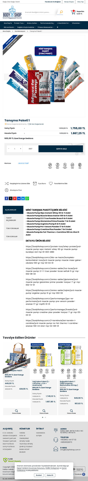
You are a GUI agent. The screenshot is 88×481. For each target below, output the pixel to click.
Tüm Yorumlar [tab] (12, 228)
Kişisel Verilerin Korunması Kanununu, (31, 468)
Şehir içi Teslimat (26, 446)
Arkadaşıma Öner (13, 190)
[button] (42, 417)
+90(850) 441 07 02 (68, 440)
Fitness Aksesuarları (45, 27)
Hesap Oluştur (69, 2)
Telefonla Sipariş (26, 444)
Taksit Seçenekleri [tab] (11, 219)
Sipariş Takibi (24, 441)
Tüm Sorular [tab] (11, 236)
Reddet (39, 475)
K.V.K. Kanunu (8, 433)
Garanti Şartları (9, 438)
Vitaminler (76, 23)
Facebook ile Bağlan (53, 2)
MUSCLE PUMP (24, 163)
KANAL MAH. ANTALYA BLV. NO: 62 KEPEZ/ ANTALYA (71, 432)
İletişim (39, 436)
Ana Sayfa (8, 23)
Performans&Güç (47, 23)
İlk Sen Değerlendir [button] (36, 124)
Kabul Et (50, 475)
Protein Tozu (18, 23)
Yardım (22, 433)
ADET (30, 149)
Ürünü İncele (16, 411)
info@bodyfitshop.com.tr (70, 450)
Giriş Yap (80, 2)
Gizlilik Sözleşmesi (10, 436)
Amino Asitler (32, 23)
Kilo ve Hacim (9, 27)
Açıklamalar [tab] (10, 210)
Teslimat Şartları (9, 441)
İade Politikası (8, 444)
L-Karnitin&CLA (63, 23)
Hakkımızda (40, 433)
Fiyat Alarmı (39, 183)
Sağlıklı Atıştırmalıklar (25, 27)
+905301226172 (66, 442)
